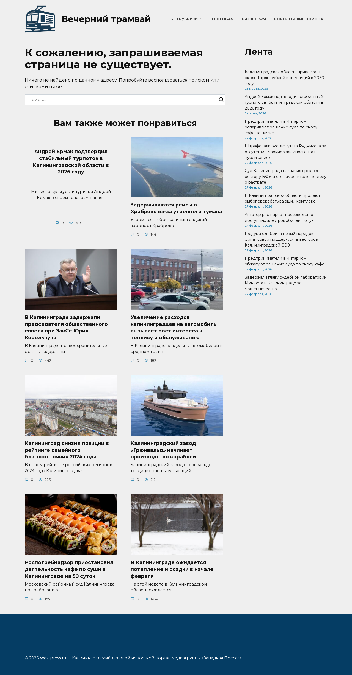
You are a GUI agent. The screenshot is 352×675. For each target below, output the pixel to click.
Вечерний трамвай (106, 19)
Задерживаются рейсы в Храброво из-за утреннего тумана (176, 208)
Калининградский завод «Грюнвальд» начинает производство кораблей (163, 450)
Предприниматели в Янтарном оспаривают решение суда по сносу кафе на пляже (281, 127)
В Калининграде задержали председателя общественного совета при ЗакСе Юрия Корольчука (66, 327)
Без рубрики (184, 19)
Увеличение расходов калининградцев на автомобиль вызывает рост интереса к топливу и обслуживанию (174, 327)
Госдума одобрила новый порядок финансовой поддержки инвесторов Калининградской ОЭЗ (281, 239)
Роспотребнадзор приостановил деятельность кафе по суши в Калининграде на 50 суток (69, 569)
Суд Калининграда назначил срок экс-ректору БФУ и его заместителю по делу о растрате (285, 176)
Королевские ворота (298, 19)
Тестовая (222, 19)
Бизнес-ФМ (254, 19)
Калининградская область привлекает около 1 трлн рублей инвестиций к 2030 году (284, 77)
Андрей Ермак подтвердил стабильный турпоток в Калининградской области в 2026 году (71, 162)
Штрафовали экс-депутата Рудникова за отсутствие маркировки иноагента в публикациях (285, 152)
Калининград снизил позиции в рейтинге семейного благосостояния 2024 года (67, 450)
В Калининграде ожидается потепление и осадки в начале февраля (172, 569)
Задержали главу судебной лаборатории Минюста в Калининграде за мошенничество (286, 283)
